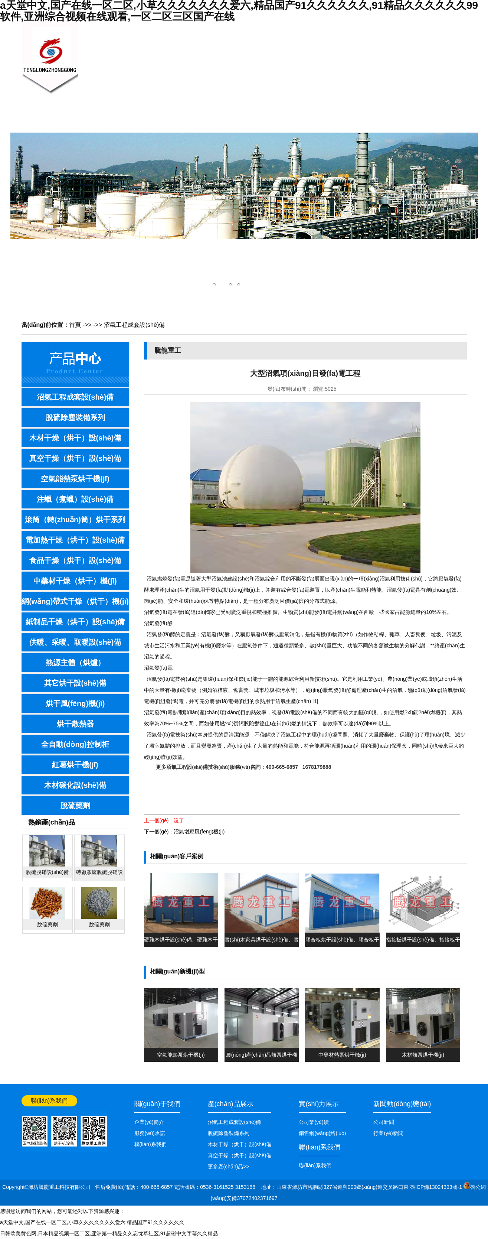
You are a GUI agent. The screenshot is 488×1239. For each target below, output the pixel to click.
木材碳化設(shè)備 (75, 785)
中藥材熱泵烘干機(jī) (342, 1055)
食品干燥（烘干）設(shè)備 (75, 560)
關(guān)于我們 (158, 74)
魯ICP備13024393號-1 (437, 1187)
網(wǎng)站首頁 (448, 29)
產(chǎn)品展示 (233, 74)
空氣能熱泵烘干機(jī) (75, 479)
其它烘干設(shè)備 (75, 683)
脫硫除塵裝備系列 (75, 417)
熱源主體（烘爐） (75, 662)
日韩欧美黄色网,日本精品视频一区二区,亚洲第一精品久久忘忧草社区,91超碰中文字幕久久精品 (109, 1233)
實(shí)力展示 (319, 1104)
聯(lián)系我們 (381, 74)
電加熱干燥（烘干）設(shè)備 (75, 540)
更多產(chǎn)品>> (228, 1167)
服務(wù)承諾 (149, 1133)
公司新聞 (383, 1122)
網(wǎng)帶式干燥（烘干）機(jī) (75, 601)
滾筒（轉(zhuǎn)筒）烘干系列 (75, 520)
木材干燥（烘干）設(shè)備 (75, 438)
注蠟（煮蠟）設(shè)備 (75, 499)
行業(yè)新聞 (388, 1133)
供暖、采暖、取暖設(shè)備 (75, 642)
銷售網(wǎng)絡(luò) (307, 74)
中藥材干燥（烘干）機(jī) (75, 581)
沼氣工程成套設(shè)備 (134, 325)
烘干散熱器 (75, 724)
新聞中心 (196, 54)
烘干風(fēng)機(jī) (75, 703)
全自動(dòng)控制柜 (75, 744)
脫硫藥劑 (75, 805)
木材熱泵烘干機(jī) (423, 1055)
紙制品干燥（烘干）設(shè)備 (75, 622)
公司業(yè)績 (344, 74)
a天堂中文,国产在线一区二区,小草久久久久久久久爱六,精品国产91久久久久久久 (92, 1222)
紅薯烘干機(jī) (75, 765)
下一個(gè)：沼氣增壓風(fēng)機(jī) (184, 832)
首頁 (75, 325)
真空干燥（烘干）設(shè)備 (75, 458)
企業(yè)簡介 (149, 1122)
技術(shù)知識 (270, 74)
